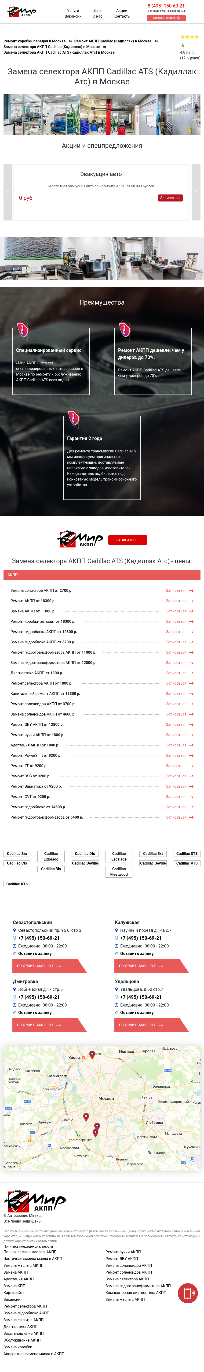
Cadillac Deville (85, 863)
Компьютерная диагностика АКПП (136, 1292)
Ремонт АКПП (23, 601)
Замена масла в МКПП (24, 1265)
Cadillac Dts (85, 853)
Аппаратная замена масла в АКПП (34, 1354)
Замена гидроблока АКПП (33, 642)
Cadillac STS (187, 853)
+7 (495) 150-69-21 (39, 938)
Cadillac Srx (17, 853)
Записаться (170, 197)
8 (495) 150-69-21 (166, 6)
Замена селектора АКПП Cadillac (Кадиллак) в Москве (52, 47)
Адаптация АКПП (26, 745)
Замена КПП (15, 1286)
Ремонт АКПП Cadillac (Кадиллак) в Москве (112, 41)
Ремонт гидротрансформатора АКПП (43, 652)
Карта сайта (14, 1292)
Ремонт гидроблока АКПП (33, 632)
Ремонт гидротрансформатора (38, 817)
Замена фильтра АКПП (24, 1320)
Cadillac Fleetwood (119, 872)
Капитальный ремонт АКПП (35, 693)
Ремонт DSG (21, 776)
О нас (97, 16)
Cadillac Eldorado (51, 856)
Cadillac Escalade (119, 856)
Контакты (122, 16)
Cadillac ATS (187, 863)
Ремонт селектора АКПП (32, 683)
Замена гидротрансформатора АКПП (43, 662)
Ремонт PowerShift (27, 755)
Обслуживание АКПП (22, 1340)
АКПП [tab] (12, 575)
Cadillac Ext (153, 853)
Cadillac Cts (17, 863)
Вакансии (73, 16)
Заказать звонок (164, 18)
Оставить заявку (35, 953)
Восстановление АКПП (24, 1333)
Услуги (73, 10)
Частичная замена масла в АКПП (33, 1258)
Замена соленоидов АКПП (34, 714)
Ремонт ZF (20, 766)
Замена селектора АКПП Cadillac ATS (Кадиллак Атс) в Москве (59, 52)
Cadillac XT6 (17, 884)
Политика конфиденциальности (28, 1246)
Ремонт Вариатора (27, 786)
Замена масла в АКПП (125, 1299)
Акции (121, 10)
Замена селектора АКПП (32, 590)
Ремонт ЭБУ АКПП (27, 724)
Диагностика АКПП (27, 673)
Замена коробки (18, 1347)
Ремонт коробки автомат (33, 621)
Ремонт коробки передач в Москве (35, 41)
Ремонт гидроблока (28, 807)
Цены (97, 10)
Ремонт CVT (21, 796)
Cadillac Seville (153, 863)
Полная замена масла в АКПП (30, 1252)
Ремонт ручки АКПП (28, 735)
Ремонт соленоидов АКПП (34, 704)
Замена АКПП (23, 611)
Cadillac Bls (51, 869)
